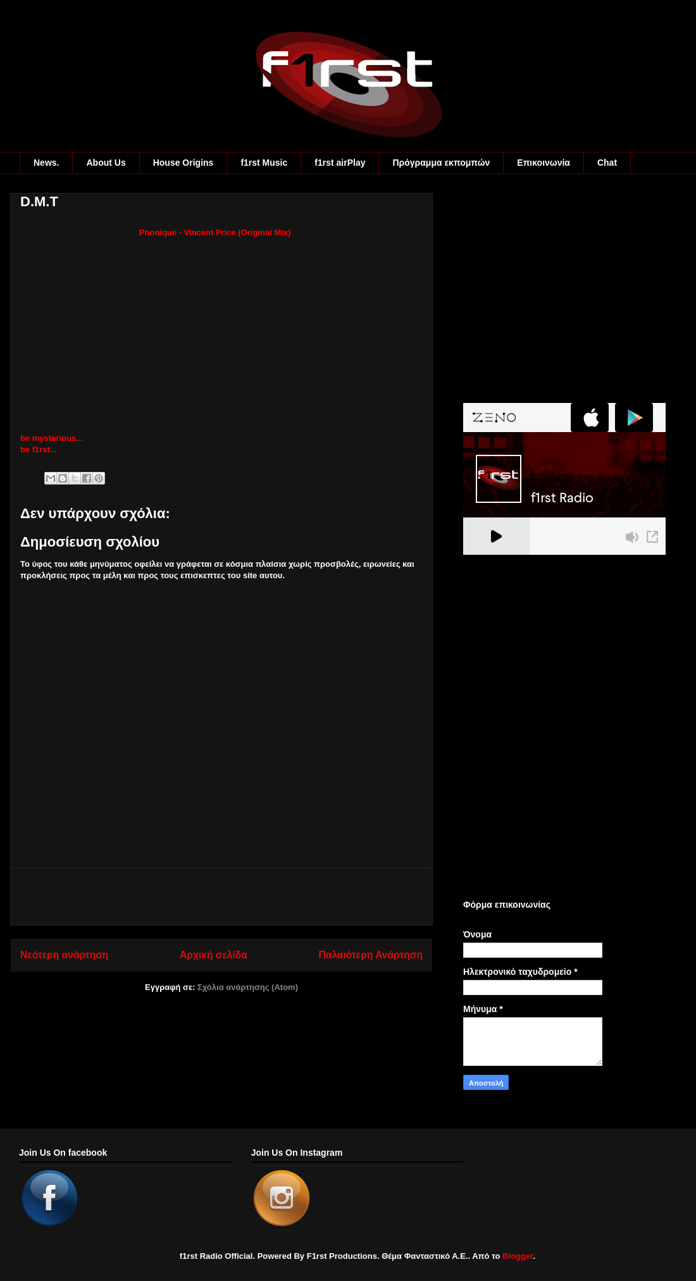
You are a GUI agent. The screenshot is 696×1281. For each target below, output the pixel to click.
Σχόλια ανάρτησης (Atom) (247, 987)
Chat (607, 163)
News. (46, 163)
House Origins (183, 163)
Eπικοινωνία (543, 163)
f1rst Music (263, 163)
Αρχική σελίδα (213, 955)
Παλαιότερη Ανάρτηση (371, 955)
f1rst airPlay (339, 163)
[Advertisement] (221, 896)
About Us (105, 163)
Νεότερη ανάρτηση (64, 955)
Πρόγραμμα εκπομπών (441, 163)
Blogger (517, 1256)
